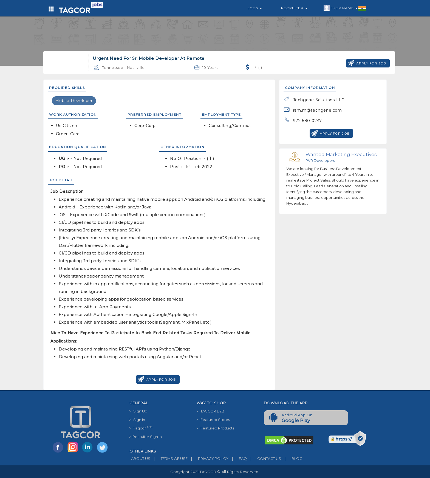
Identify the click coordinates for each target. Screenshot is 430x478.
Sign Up (138, 411)
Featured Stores (213, 419)
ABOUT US (139, 458)
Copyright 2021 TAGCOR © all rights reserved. (214, 471)
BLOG (291, 458)
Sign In (137, 419)
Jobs (255, 8)
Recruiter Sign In (145, 436)
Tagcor (140, 428)
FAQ (237, 458)
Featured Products (215, 428)
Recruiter (294, 8)
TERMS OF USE (169, 458)
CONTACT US (264, 458)
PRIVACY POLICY (208, 458)
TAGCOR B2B (210, 411)
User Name (345, 8)
